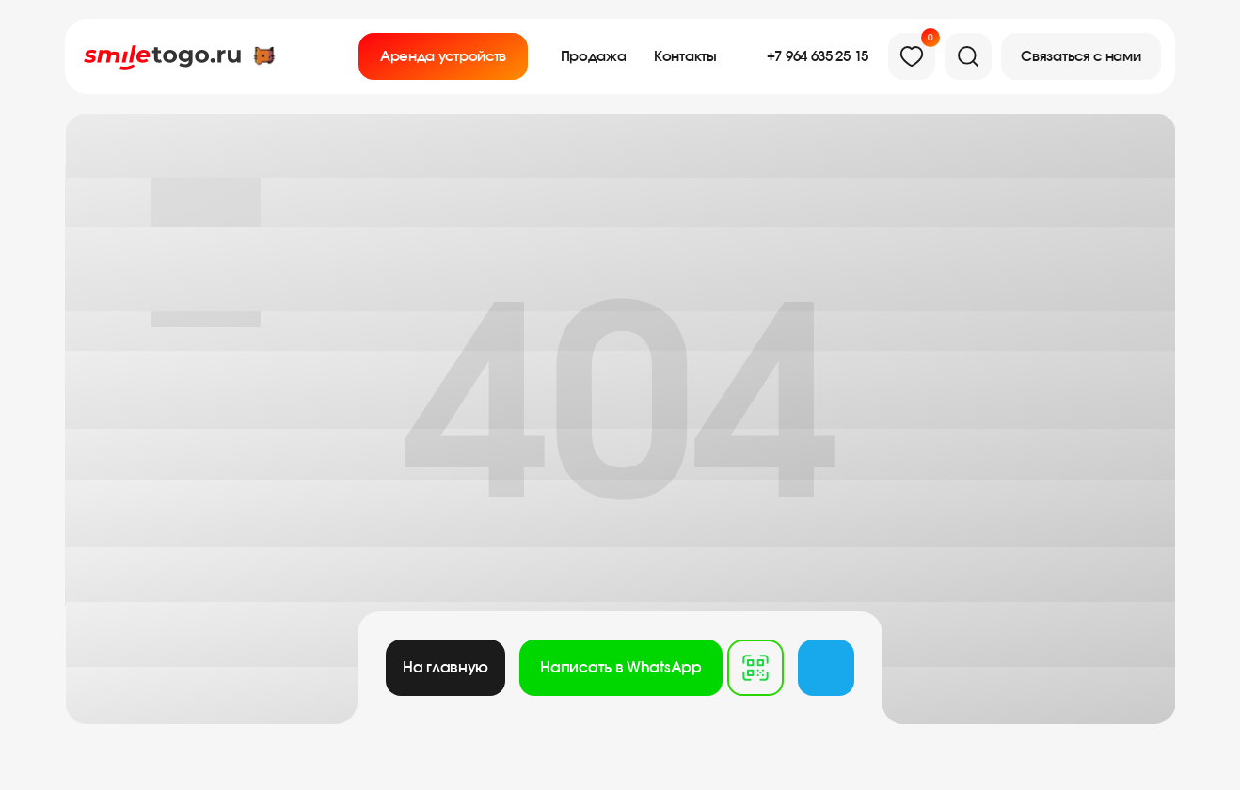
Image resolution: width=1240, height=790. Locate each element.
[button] (1081, 56)
